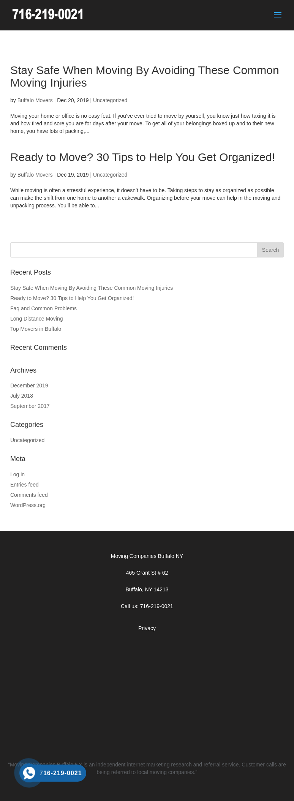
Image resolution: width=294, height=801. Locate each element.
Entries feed (24, 485)
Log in (17, 474)
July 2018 (21, 396)
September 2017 (30, 406)
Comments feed (29, 495)
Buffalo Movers (35, 100)
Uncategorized (110, 100)
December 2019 (29, 385)
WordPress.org (28, 505)
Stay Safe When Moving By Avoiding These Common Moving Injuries (91, 288)
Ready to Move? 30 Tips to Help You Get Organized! (142, 157)
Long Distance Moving (36, 319)
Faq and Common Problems (43, 308)
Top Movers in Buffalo (35, 329)
